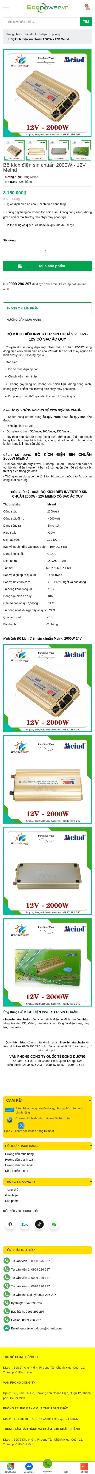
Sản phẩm (11, 1201)
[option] (14, 150)
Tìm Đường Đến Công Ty (10, 1468)
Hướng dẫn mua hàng (19, 1154)
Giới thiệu (11, 1195)
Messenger (29, 1468)
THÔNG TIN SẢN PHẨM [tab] (22, 308)
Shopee (84, 1468)
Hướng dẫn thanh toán (19, 1159)
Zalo (66, 1468)
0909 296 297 (20, 284)
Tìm (86, 21)
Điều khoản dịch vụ (17, 1170)
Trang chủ (11, 1189)
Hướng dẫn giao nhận (19, 1165)
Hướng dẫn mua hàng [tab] (24, 319)
